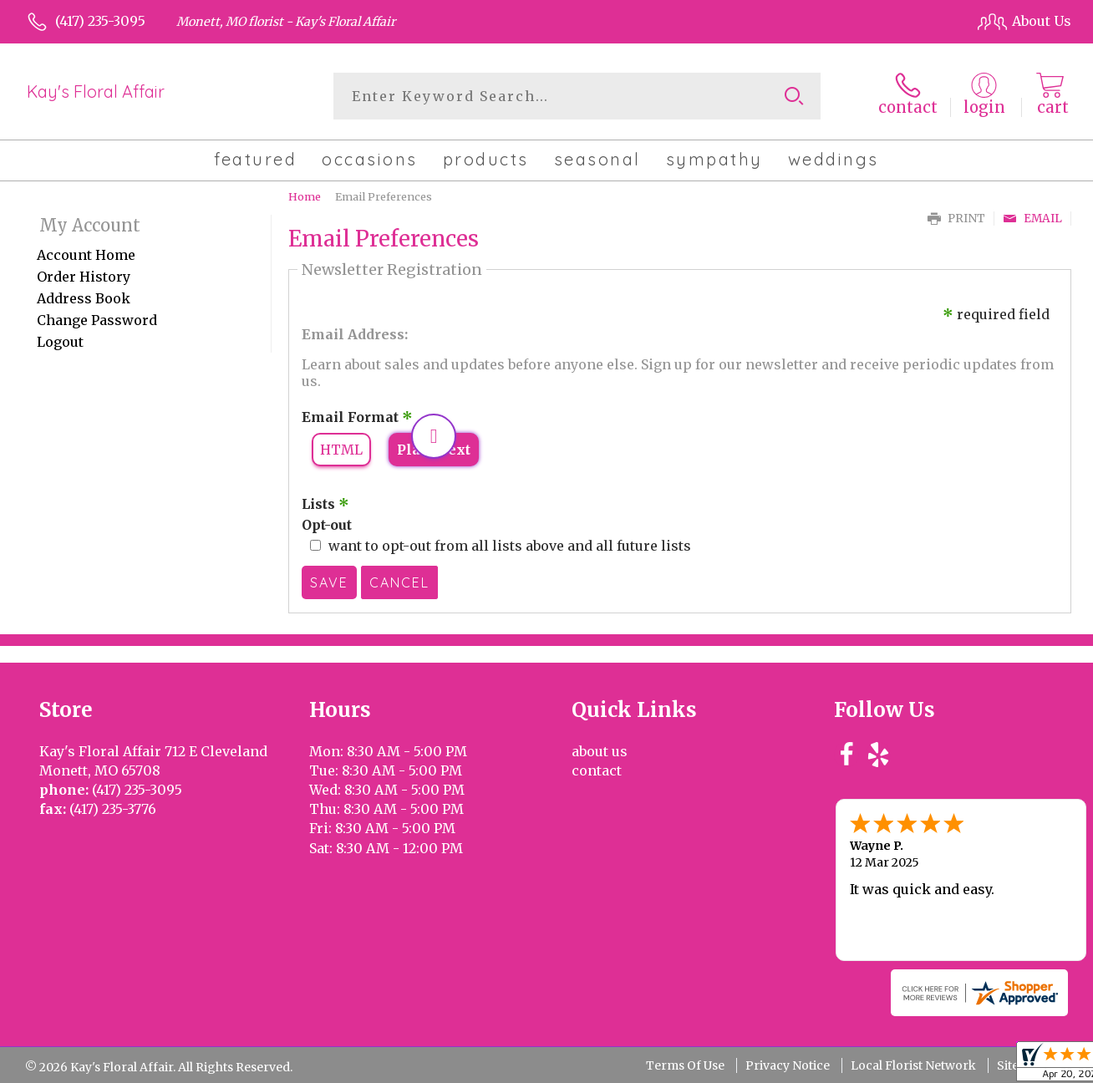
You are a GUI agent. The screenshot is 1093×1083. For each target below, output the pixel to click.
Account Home (86, 255)
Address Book (83, 298)
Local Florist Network (913, 1065)
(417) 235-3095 (100, 21)
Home (304, 196)
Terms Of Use (685, 1065)
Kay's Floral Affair (96, 91)
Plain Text (433, 449)
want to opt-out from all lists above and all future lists (509, 545)
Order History (83, 276)
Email (1032, 218)
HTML (341, 449)
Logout (60, 341)
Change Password (97, 320)
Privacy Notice (787, 1065)
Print (956, 218)
